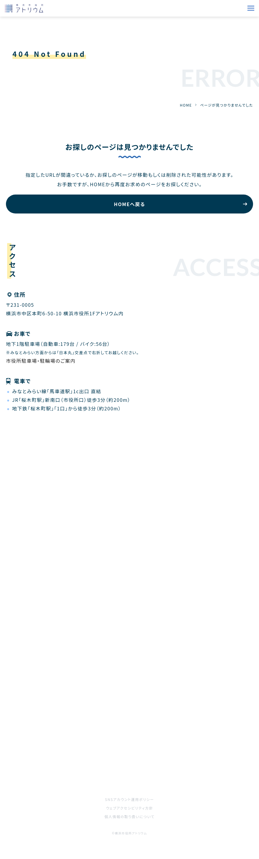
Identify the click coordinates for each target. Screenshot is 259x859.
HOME (186, 104)
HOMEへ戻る (129, 204)
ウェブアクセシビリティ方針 (129, 807)
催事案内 (16, 744)
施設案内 (140, 744)
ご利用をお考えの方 (28, 761)
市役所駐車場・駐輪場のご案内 (41, 360)
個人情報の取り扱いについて (129, 816)
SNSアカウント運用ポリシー (129, 799)
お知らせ (139, 727)
